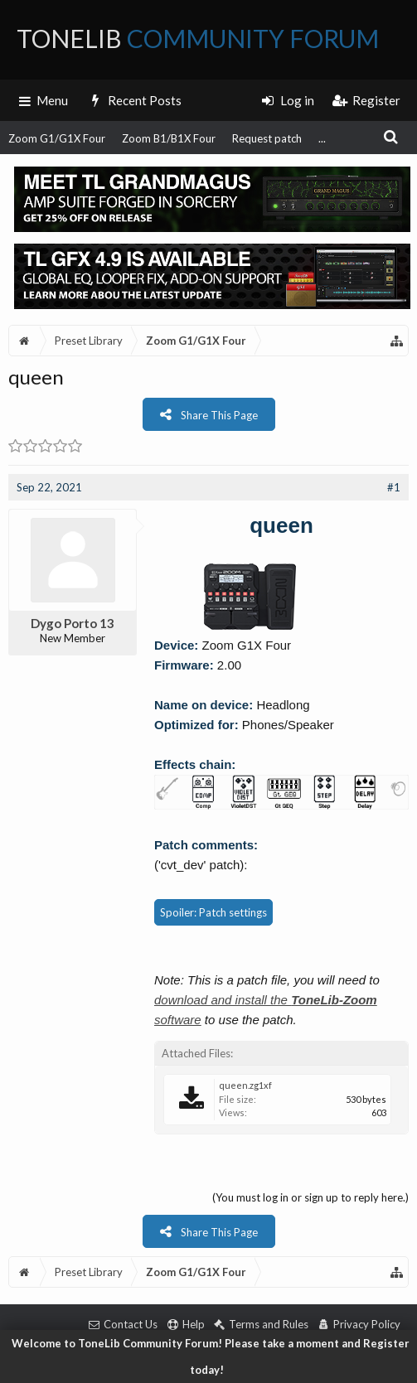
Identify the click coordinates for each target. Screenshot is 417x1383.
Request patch (267, 138)
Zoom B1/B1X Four (169, 138)
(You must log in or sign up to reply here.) (310, 1197)
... (322, 138)
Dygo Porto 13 (72, 623)
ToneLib (198, 38)
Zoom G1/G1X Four (56, 138)
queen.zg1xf (245, 1085)
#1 (393, 487)
